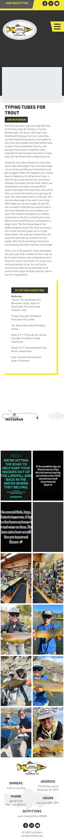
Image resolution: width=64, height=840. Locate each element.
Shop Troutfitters (17, 3)
